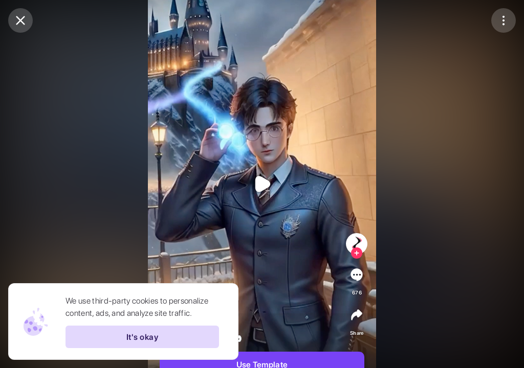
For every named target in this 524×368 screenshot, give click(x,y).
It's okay (142, 337)
